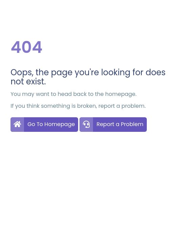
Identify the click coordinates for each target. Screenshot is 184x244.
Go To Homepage (51, 124)
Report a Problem (119, 124)
